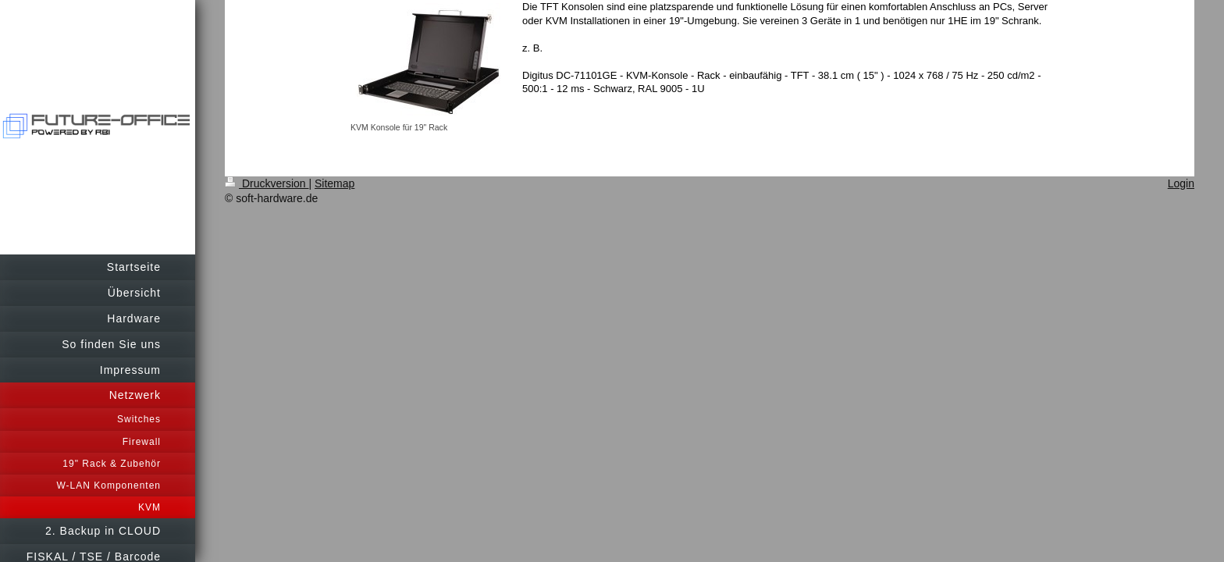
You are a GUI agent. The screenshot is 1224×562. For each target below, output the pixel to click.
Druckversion (266, 183)
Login (1181, 183)
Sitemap (334, 183)
